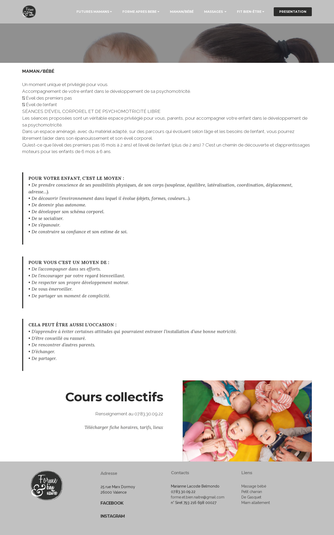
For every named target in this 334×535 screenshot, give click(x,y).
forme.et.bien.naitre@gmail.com (197, 511)
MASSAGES (214, 12)
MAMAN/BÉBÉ (182, 12)
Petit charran (251, 505)
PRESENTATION (292, 12)
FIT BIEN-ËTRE (249, 12)
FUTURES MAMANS (92, 12)
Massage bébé (253, 500)
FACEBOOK (111, 525)
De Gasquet (251, 511)
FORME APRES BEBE (139, 12)
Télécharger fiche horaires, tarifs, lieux (124, 438)
